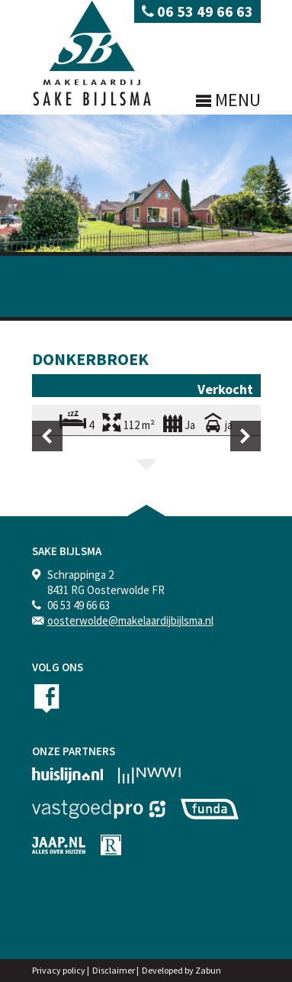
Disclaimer (113, 970)
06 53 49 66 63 (197, 11)
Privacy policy (58, 970)
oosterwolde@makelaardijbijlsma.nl (130, 620)
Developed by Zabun (181, 970)
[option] (146, 435)
